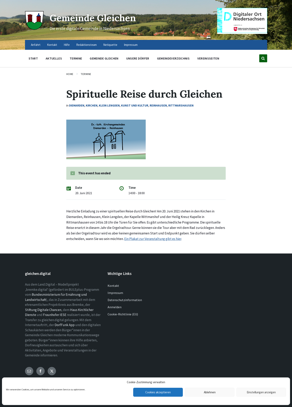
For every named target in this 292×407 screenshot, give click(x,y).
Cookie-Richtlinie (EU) (123, 314)
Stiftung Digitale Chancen (43, 310)
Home (69, 74)
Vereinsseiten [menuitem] (208, 58)
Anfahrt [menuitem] (35, 45)
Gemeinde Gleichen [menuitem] (104, 58)
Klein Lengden (109, 105)
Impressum (115, 293)
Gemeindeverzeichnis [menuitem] (173, 58)
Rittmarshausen (181, 105)
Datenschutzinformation (125, 300)
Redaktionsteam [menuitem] (86, 45)
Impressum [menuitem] (131, 45)
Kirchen (91, 105)
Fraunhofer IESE (54, 315)
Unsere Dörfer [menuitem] (137, 58)
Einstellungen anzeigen (261, 392)
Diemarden (76, 105)
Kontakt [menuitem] (52, 45)
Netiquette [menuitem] (110, 45)
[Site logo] (34, 28)
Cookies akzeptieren (158, 392)
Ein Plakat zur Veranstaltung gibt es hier (152, 239)
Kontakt (113, 286)
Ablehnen (210, 392)
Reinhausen (158, 105)
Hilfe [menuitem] (67, 45)
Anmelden (114, 307)
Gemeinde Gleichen (96, 17)
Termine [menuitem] (76, 58)
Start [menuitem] (33, 58)
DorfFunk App (65, 325)
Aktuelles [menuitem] (54, 58)
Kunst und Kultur (134, 105)
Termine (86, 74)
